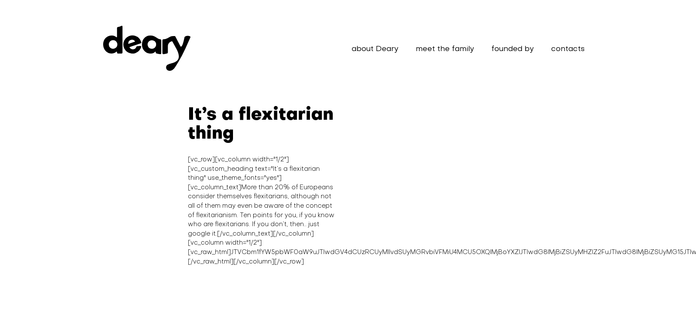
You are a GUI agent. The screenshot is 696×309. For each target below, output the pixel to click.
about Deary (375, 49)
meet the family (445, 49)
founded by (512, 49)
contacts (568, 49)
